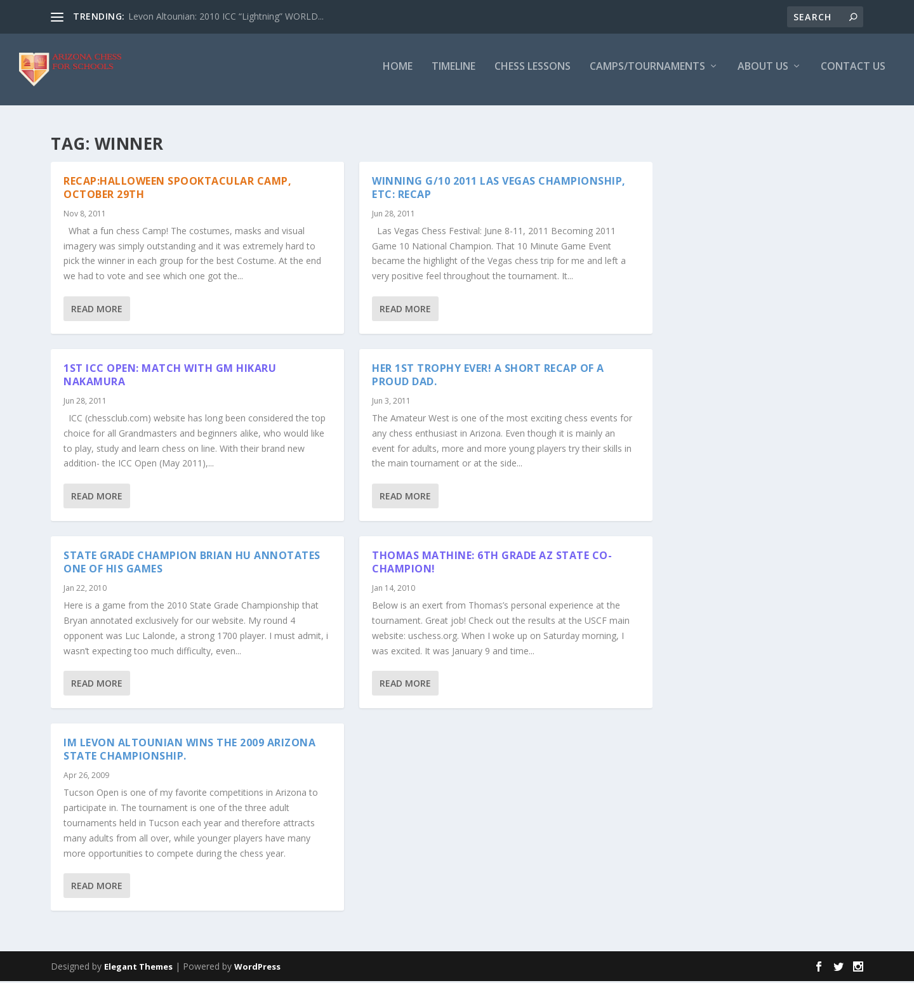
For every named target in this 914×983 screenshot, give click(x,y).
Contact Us (853, 74)
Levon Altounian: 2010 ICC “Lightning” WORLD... (226, 16)
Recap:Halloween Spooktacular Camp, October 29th (177, 189)
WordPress (257, 968)
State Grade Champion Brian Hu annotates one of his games (192, 563)
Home (398, 74)
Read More (97, 311)
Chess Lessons (532, 74)
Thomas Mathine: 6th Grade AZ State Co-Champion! (492, 563)
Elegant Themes (138, 968)
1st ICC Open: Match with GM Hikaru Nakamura (169, 376)
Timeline (453, 74)
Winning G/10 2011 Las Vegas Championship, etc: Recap (499, 189)
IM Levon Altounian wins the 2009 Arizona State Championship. (189, 751)
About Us (763, 74)
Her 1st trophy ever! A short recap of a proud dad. (488, 376)
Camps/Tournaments (647, 74)
